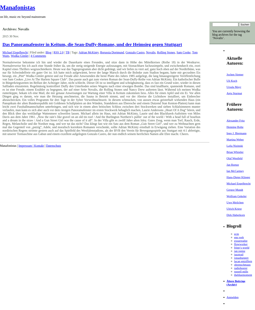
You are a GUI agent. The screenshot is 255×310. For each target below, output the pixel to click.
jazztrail (238, 254)
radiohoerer (240, 268)
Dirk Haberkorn (236, 215)
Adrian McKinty (89, 52)
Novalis (151, 52)
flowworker (241, 244)
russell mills (241, 271)
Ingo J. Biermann (236, 133)
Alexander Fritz (236, 120)
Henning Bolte (235, 127)
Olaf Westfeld (234, 158)
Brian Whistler (235, 152)
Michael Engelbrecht (239, 183)
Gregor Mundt (235, 189)
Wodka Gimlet (19, 55)
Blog (48, 52)
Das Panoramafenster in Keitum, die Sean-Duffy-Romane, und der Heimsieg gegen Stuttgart (92, 44)
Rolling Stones (166, 52)
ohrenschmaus (242, 264)
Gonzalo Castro (135, 52)
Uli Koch (232, 80)
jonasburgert (241, 257)
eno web (239, 237)
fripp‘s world (241, 247)
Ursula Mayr (234, 87)
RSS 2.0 (58, 52)
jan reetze (239, 251)
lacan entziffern (243, 261)
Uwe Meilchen (235, 202)
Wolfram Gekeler (236, 196)
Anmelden (232, 297)
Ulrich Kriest (234, 208)
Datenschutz (53, 145)
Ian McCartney (235, 171)
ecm (236, 233)
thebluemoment (243, 274)
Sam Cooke (184, 52)
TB (67, 52)
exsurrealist (240, 240)
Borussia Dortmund (112, 52)
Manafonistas (17, 7)
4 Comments (38, 55)
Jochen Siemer (235, 74)
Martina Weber (235, 139)
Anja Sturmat (234, 93)
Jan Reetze (233, 164)
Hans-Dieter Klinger (238, 177)
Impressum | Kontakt (31, 145)
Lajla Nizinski (235, 145)
